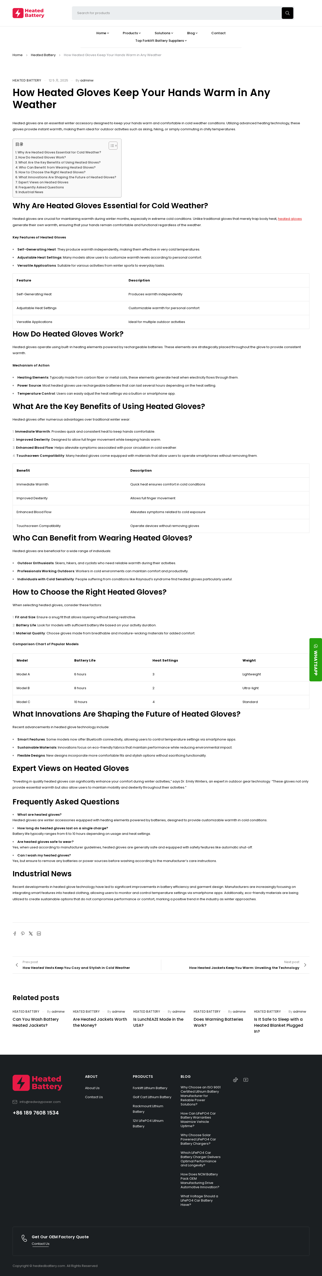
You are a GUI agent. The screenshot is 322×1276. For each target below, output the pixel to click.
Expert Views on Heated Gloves (43, 182)
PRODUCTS (143, 1076)
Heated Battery (43, 55)
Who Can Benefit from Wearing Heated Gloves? (57, 167)
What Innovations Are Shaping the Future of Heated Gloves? (67, 177)
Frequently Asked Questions (41, 187)
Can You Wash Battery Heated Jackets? (36, 1022)
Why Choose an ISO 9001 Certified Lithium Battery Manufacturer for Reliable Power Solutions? (201, 1096)
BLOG (186, 1076)
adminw (87, 80)
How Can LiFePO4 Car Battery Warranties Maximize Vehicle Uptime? (198, 1120)
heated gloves (290, 218)
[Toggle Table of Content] (110, 145)
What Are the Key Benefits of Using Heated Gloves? (59, 162)
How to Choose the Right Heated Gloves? (52, 172)
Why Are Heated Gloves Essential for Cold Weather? (59, 152)
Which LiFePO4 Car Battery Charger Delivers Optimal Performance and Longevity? (201, 1159)
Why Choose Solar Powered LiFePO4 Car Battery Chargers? (198, 1139)
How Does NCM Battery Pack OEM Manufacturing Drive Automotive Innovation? (200, 1180)
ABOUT (91, 1076)
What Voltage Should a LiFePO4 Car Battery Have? (199, 1200)
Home (18, 55)
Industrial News (31, 192)
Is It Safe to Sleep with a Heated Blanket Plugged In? (278, 1025)
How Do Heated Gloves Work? (42, 157)
